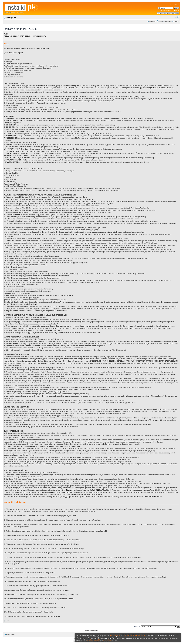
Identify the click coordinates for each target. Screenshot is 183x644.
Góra (7, 621)
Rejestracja (168, 21)
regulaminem (107, 640)
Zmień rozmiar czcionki (177, 17)
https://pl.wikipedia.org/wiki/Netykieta (47, 616)
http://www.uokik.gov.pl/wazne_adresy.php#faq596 (55, 492)
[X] (119, 640)
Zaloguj (176, 21)
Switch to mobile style (91, 630)
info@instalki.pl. (31, 304)
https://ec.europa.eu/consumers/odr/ (149, 497)
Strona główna (11, 17)
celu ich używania (115, 635)
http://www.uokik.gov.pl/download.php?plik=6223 (83, 490)
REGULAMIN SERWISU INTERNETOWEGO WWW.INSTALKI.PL (25, 36)
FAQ (160, 21)
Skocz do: (137, 626)
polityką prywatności (93, 640)
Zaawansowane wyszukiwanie (169, 10)
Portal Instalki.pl (174, 5)
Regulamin (152, 21)
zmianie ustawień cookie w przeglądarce (135, 635)
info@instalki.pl (152, 88)
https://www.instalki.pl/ (158, 577)
